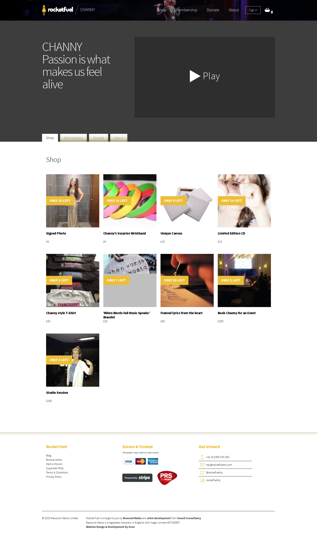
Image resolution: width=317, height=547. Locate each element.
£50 (163, 321)
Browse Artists (54, 459)
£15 (220, 241)
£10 (163, 241)
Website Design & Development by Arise (110, 527)
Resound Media (132, 518)
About (234, 10)
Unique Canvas (171, 233)
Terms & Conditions (57, 472)
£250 (49, 401)
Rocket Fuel (56, 447)
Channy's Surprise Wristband (124, 233)
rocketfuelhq (213, 480)
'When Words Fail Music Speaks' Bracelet (126, 315)
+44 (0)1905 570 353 (217, 457)
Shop (161, 10)
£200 (220, 321)
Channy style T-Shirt (61, 313)
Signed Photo (56, 233)
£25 (105, 321)
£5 (47, 241)
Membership (186, 10)
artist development (159, 518)
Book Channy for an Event (237, 313)
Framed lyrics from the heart (181, 313)
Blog (48, 455)
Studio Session (57, 392)
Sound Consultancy (189, 518)
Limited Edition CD (231, 233)
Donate (213, 10)
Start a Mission (54, 464)
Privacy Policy (53, 476)
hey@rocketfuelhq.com (219, 465)
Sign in (253, 10)
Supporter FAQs (55, 468)
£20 (48, 321)
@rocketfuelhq (214, 472)
